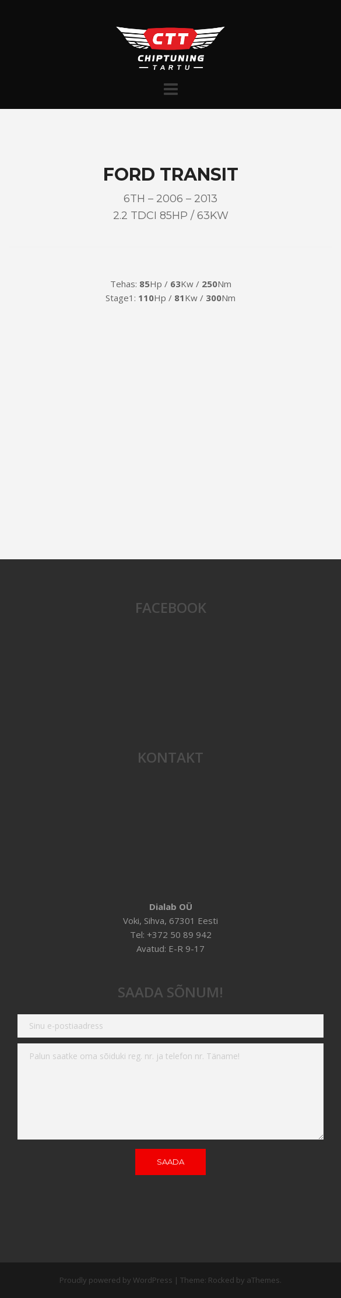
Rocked (221, 1280)
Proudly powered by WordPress (116, 1280)
